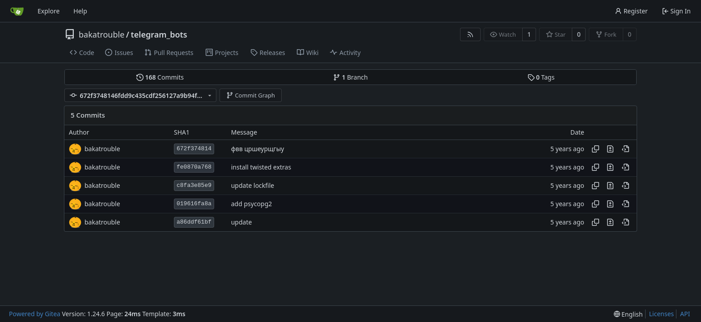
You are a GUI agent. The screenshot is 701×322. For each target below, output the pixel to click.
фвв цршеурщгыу (257, 148)
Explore (48, 11)
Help (80, 11)
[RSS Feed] (470, 34)
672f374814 (194, 148)
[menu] (628, 314)
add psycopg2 (251, 203)
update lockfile (252, 185)
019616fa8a (194, 203)
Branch (350, 77)
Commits (160, 77)
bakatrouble (101, 34)
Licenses (661, 313)
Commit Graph (250, 95)
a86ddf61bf (194, 222)
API (685, 313)
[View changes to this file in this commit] (610, 149)
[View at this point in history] (625, 149)
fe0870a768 (194, 167)
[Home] (17, 11)
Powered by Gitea (34, 313)
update (241, 222)
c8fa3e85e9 (194, 185)
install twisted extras (261, 167)
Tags (541, 77)
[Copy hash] (595, 149)
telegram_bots (159, 34)
